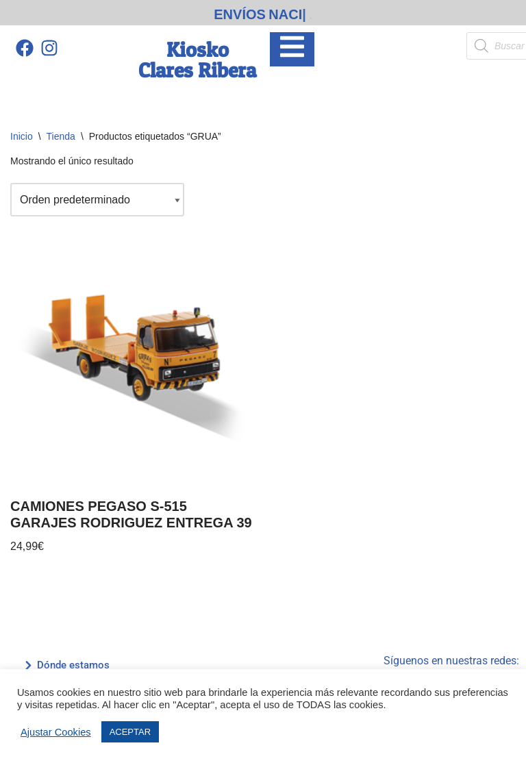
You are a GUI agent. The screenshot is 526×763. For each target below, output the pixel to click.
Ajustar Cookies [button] (56, 732)
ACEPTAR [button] (130, 732)
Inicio (21, 136)
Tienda (61, 136)
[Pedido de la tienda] (97, 200)
